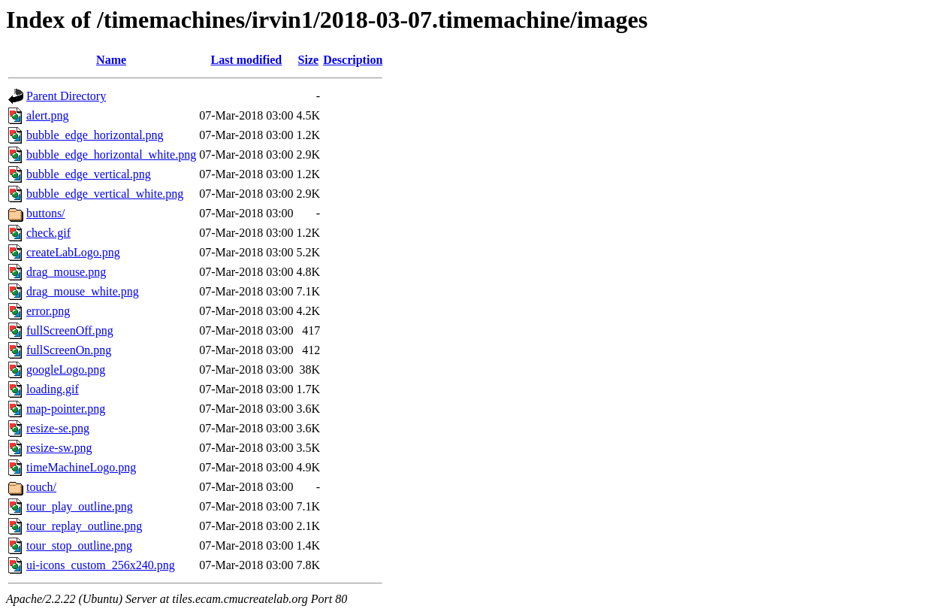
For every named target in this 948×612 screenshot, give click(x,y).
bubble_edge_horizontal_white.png (111, 154)
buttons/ (45, 213)
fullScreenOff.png (69, 330)
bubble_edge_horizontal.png (95, 135)
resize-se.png (57, 428)
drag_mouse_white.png (82, 291)
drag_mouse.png (66, 271)
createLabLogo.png (73, 252)
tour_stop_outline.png (79, 545)
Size (308, 59)
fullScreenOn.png (68, 350)
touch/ (41, 486)
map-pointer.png (65, 408)
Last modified (246, 59)
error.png (48, 310)
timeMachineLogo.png (81, 467)
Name (111, 59)
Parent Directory (66, 95)
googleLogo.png (65, 369)
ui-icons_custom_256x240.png (100, 565)
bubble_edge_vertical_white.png (104, 193)
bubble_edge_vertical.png (88, 174)
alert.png (47, 115)
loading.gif (52, 389)
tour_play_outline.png (79, 506)
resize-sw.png (59, 447)
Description (352, 59)
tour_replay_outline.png (84, 526)
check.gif (48, 232)
